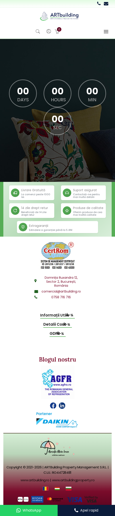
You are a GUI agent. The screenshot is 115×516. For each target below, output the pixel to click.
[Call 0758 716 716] (99, 3)
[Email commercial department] (106, 3)
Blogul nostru (57, 359)
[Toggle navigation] (106, 31)
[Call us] (86, 510)
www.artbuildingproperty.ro (73, 480)
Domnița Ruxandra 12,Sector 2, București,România (61, 281)
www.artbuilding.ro (35, 480)
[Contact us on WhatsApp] (28, 510)
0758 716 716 (61, 297)
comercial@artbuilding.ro (61, 291)
